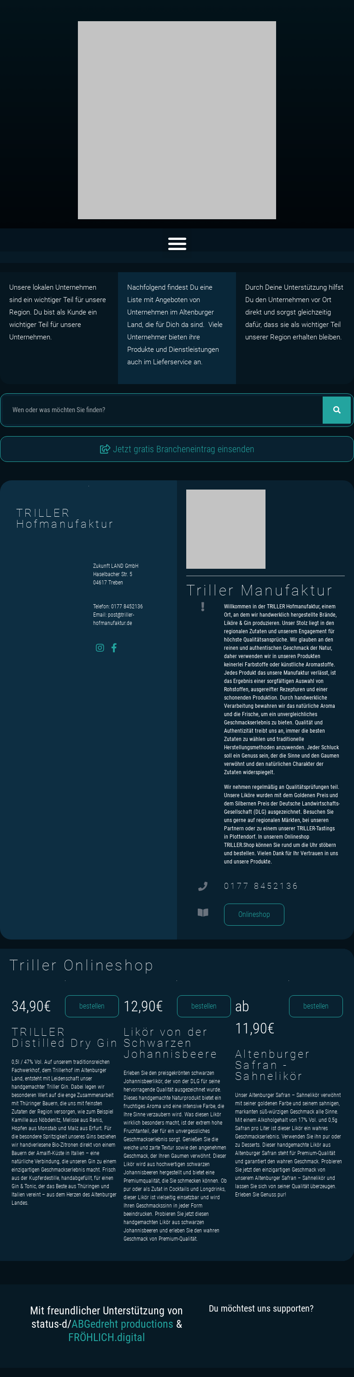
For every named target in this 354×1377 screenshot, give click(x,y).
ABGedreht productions (122, 1324)
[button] (177, 243)
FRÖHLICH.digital (106, 1337)
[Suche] (337, 410)
